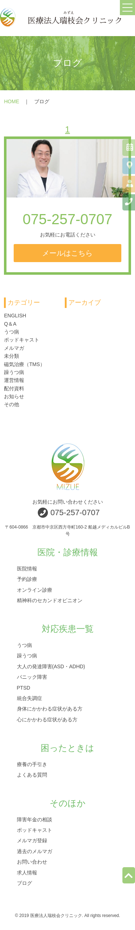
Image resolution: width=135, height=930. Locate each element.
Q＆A (10, 324)
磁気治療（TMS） (24, 364)
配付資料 (14, 388)
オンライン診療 (34, 589)
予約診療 (27, 579)
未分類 (11, 356)
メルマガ (14, 348)
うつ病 (11, 332)
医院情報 (27, 569)
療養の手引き (32, 764)
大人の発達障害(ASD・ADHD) (51, 666)
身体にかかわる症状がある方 (49, 709)
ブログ (24, 883)
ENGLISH (15, 315)
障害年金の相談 (34, 819)
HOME (11, 101)
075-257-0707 (67, 219)
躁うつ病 (14, 372)
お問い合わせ (32, 862)
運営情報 (14, 380)
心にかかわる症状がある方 (47, 719)
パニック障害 (32, 677)
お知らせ (14, 396)
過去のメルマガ (34, 851)
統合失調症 (29, 698)
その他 (11, 404)
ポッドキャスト (21, 340)
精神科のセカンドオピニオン (49, 600)
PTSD (23, 687)
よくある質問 (32, 774)
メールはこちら (67, 253)
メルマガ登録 (32, 840)
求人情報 (27, 872)
